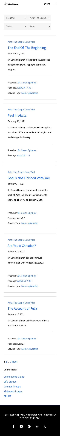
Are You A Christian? (22, 246)
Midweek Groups (13, 391)
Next (14, 361)
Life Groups (10, 381)
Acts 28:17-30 (24, 87)
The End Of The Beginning (27, 48)
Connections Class (14, 376)
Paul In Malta (17, 115)
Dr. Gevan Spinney (27, 82)
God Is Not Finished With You (29, 178)
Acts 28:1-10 (23, 155)
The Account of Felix (22, 308)
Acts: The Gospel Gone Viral (21, 42)
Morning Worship (29, 93)
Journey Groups (12, 386)
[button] (50, 3)
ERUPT (7, 396)
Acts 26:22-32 (24, 281)
